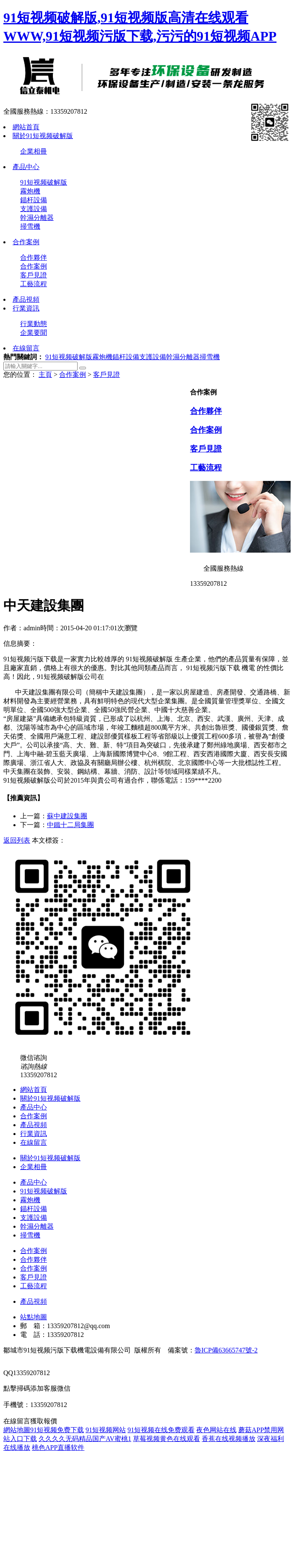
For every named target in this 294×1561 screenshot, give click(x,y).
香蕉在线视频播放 (228, 1438)
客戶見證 (33, 275)
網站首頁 (26, 127)
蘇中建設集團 (67, 816)
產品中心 (26, 166)
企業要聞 (33, 332)
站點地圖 (33, 1317)
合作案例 (26, 241)
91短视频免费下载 (57, 1429)
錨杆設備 (33, 200)
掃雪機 (30, 226)
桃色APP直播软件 (58, 1447)
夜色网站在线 (216, 1429)
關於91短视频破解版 (43, 135)
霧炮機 (30, 191)
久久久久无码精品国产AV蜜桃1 (85, 1438)
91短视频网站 (106, 1429)
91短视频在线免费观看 (161, 1429)
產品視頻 (26, 299)
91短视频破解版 (43, 182)
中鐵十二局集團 (70, 824)
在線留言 (26, 348)
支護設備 (33, 208)
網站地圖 (16, 1429)
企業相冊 (33, 151)
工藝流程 (33, 283)
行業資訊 (26, 308)
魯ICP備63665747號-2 (226, 1350)
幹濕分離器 (37, 217)
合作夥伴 (33, 257)
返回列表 (16, 840)
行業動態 (33, 323)
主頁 (45, 374)
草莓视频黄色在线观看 (166, 1438)
